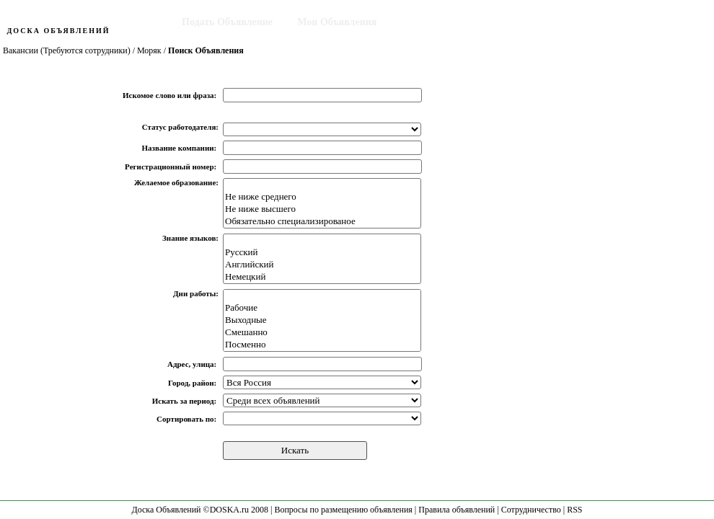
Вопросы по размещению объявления (343, 510)
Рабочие (322, 308)
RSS (574, 510)
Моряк (149, 50)
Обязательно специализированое (322, 222)
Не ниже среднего (322, 197)
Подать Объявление (227, 22)
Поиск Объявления (446, 22)
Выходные (322, 320)
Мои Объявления (336, 22)
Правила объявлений (456, 510)
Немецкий (322, 277)
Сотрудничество (531, 510)
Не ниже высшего (322, 209)
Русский (322, 253)
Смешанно (322, 333)
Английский (322, 265)
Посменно (322, 345)
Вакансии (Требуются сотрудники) (67, 50)
